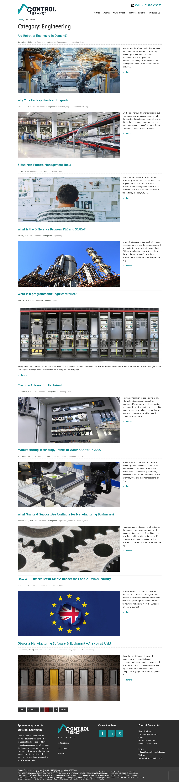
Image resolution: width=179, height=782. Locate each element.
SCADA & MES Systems (136, 777)
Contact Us (154, 12)
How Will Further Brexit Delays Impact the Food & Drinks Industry (64, 579)
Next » (63, 709)
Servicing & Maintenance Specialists (111, 777)
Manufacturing (73, 42)
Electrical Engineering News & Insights (68, 779)
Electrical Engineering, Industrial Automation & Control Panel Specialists (47, 772)
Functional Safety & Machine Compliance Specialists (77, 775)
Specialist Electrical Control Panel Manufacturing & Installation (112, 773)
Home (97, 12)
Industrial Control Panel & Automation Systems (66, 773)
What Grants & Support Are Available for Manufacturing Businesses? (66, 514)
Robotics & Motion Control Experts (81, 777)
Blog (55, 300)
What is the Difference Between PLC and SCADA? (51, 229)
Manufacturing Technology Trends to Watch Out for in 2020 (59, 450)
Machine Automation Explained (40, 385)
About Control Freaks (86, 772)
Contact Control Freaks (95, 779)
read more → (129, 72)
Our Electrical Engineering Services (32, 773)
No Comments (40, 42)
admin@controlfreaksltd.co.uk (151, 752)
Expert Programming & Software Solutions (35, 779)
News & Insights (137, 12)
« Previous (32, 709)
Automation (60, 106)
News (81, 42)
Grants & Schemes (75, 521)
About (107, 12)
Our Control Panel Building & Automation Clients (115, 772)
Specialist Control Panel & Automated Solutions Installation (42, 777)
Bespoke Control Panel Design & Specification (36, 775)
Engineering (61, 42)
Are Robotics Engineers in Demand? (43, 36)
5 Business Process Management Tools (44, 165)
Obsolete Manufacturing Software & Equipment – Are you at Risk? (64, 643)
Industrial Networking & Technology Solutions (118, 775)
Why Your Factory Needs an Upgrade (43, 100)
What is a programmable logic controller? (47, 294)
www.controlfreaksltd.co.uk (150, 758)
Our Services (119, 12)
